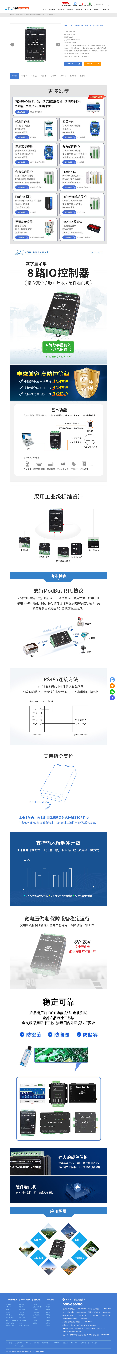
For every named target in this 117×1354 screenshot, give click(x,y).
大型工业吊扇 (18, 1343)
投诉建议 (48, 1326)
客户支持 (70, 9)
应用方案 (88, 9)
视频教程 (73, 76)
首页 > (17, 14)
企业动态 (48, 1304)
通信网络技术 (95, 1343)
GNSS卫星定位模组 (24, 1326)
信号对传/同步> (30, 14)
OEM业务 (78, 9)
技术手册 (70, 63)
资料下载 (106, 9)
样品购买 (89, 63)
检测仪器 (36, 1343)
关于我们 (97, 9)
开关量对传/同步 (38, 14)
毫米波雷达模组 (10, 1323)
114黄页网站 (56, 1343)
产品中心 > (22, 14)
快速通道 (50, 1300)
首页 (44, 9)
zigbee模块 (9, 1315)
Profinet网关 (22, 1312)
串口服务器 (22, 1309)
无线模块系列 (12, 1300)
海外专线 (28, 1343)
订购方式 (53, 76)
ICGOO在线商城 (19, 1346)
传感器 (34, 1317)
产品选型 (61, 9)
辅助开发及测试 (10, 1326)
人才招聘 (48, 1317)
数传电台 (21, 1304)
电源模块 (34, 1323)
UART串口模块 (10, 1317)
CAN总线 (21, 1315)
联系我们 (48, 1312)
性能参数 (24, 76)
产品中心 (52, 9)
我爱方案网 (74, 1343)
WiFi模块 (8, 1312)
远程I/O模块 (22, 1317)
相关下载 (43, 76)
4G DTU (21, 1323)
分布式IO (34, 1304)
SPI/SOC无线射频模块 (12, 1320)
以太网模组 (35, 1309)
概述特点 (14, 76)
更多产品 (37, 1300)
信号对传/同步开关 (37, 1307)
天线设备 (34, 1320)
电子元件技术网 (85, 1343)
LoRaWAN (8, 1307)
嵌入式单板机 (35, 1315)
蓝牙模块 (8, 1309)
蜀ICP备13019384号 (38, 1351)
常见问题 (48, 1320)
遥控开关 (21, 1307)
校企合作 (48, 1315)
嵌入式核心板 (35, 1312)
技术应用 (48, 1309)
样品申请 (48, 1323)
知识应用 (63, 76)
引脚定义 (34, 76)
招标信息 (65, 1343)
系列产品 (82, 76)
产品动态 (48, 1307)
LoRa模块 (8, 1304)
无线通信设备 (25, 1300)
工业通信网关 (22, 1320)
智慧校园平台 (45, 1343)
